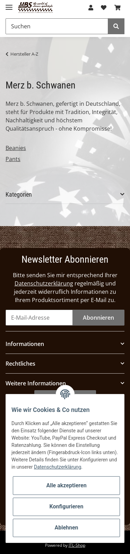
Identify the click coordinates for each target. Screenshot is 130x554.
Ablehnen (66, 527)
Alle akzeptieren (66, 485)
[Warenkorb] (117, 8)
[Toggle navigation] (9, 4)
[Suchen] (57, 26)
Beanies (16, 148)
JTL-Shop (77, 545)
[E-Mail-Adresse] (39, 318)
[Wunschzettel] (103, 8)
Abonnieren (98, 317)
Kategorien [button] (19, 194)
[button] (91, 8)
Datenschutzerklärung (44, 283)
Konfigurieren (67, 506)
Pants (13, 159)
